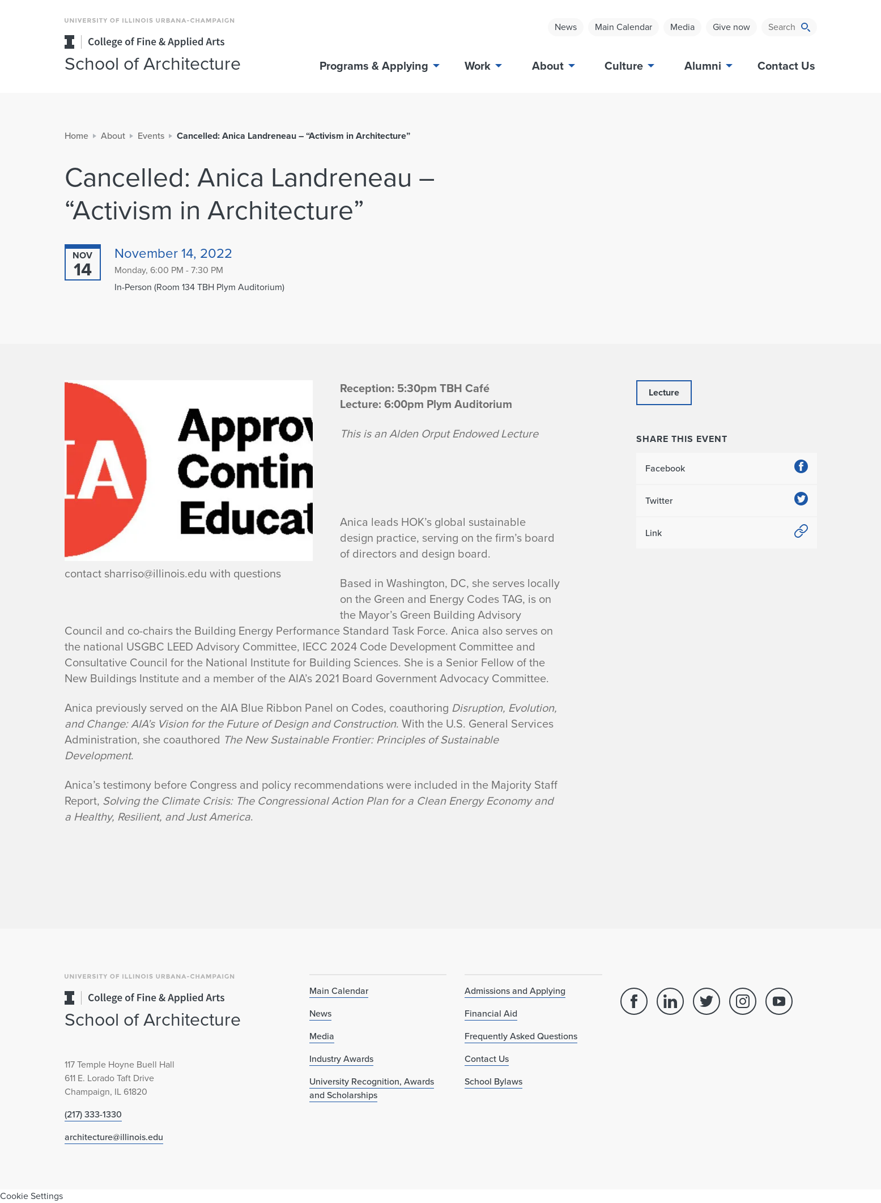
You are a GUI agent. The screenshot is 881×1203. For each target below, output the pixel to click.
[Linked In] (670, 1001)
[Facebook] (634, 1001)
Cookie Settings (31, 1195)
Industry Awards (341, 1058)
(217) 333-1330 (93, 1114)
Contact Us (786, 65)
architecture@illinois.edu (114, 1137)
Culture (628, 65)
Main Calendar (623, 26)
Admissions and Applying (515, 990)
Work (482, 65)
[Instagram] (742, 1001)
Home (76, 135)
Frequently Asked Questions (521, 1036)
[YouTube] (779, 1001)
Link (726, 533)
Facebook (726, 468)
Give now (731, 26)
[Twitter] (706, 1001)
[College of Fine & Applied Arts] (178, 42)
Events (151, 135)
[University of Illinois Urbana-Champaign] (150, 28)
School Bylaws (493, 1081)
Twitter (726, 500)
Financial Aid (491, 1013)
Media (682, 26)
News (566, 26)
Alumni (707, 65)
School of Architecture (153, 63)
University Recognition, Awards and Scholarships (371, 1088)
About (552, 65)
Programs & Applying (378, 65)
